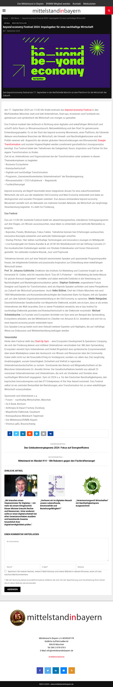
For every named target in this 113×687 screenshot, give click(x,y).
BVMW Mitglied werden (58, 3)
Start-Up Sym (42, 341)
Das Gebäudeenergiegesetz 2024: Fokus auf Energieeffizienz (56, 447)
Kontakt (77, 3)
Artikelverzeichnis (56, 656)
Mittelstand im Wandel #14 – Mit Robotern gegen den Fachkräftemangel (56, 460)
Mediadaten (89, 3)
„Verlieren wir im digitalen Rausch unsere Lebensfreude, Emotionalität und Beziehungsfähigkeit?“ (56, 504)
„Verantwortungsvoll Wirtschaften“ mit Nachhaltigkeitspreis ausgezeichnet (92, 503)
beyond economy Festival (78, 109)
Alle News (7, 23)
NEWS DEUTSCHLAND (19, 23)
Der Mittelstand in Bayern (30, 3)
